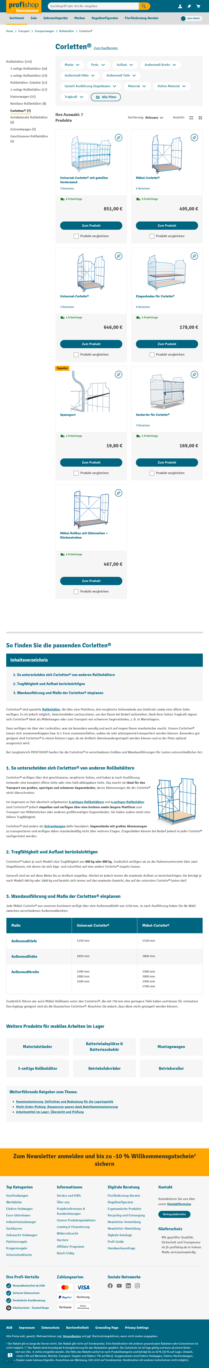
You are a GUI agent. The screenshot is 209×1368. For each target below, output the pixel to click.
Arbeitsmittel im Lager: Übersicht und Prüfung (50, 1112)
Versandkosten (72, 1336)
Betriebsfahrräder (104, 1068)
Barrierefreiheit (77, 1328)
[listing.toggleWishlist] (118, 137)
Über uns (63, 1202)
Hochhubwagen (17, 1196)
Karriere (62, 1240)
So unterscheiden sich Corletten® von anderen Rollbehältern (66, 674)
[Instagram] (137, 1286)
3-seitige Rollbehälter (37, 1068)
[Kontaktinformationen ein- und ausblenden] (10, 1358)
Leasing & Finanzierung (73, 1227)
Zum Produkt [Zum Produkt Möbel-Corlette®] (167, 226)
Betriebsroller (171, 1068)
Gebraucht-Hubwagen (21, 1235)
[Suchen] (144, 6)
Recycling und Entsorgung (126, 1215)
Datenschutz (50, 1328)
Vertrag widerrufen (174, 1214)
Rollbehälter (51, 709)
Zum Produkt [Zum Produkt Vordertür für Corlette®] (167, 462)
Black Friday (65, 1253)
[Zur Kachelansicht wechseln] (200, 117)
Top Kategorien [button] (19, 1187)
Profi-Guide (116, 1242)
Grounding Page (106, 1328)
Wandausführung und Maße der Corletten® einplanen (60, 693)
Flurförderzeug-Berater (124, 1196)
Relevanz (154, 117)
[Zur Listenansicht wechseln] (191, 117)
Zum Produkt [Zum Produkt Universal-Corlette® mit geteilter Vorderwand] (91, 226)
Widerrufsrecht (67, 1234)
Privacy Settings (137, 1328)
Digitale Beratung (124, 1187)
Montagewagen (171, 1046)
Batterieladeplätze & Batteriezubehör (104, 1046)
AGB (9, 1328)
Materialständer (37, 1046)
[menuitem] (180, 6)
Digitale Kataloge (120, 1235)
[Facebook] (110, 1286)
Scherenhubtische (19, 1255)
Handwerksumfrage (121, 1248)
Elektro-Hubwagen (19, 1209)
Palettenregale (16, 1242)
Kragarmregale (16, 1248)
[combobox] (93, 6)
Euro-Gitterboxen (18, 1215)
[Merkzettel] (189, 6)
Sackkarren (14, 1229)
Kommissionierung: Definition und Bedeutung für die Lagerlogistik (64, 1102)
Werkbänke (14, 1202)
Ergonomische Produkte (124, 1209)
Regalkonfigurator (120, 1202)
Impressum (27, 1328)
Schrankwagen (54, 826)
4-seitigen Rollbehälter (127, 802)
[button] (130, 1188)
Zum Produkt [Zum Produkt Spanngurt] (91, 462)
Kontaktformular (179, 1204)
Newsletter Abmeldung (124, 1229)
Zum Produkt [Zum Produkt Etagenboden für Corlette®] (167, 344)
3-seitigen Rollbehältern (86, 802)
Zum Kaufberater (106, 48)
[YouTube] (119, 1286)
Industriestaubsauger (21, 1222)
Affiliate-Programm (70, 1247)
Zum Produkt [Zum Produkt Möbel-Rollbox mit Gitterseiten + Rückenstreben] (91, 581)
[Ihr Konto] (180, 6)
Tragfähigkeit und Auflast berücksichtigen (51, 684)
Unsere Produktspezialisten (76, 1220)
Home (9, 31)
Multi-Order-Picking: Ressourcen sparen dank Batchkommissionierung (67, 1107)
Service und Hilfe (69, 1196)
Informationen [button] (69, 1187)
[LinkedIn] (128, 1286)
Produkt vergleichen (94, 236)
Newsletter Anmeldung (124, 1222)
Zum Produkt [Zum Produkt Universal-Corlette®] (91, 344)
